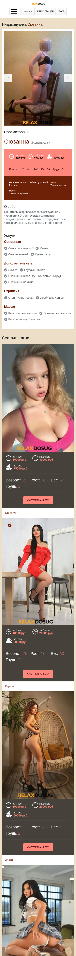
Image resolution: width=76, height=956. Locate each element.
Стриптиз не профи (20, 297)
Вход (61, 11)
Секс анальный (18, 254)
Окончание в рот (19, 276)
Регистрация (45, 11)
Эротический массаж (57, 313)
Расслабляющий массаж (24, 319)
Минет (44, 248)
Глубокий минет (34, 270)
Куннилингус (43, 254)
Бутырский (42, 182)
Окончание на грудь (49, 276)
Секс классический (20, 248)
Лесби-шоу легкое (52, 297)
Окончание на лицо (20, 282)
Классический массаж (22, 313)
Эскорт (12, 270)
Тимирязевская (58, 185)
